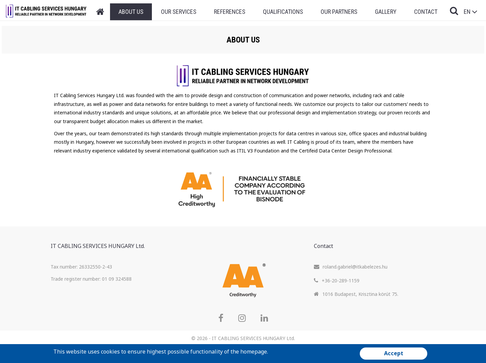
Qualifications (283, 11)
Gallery (386, 11)
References (229, 11)
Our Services (178, 11)
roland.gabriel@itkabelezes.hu (355, 266)
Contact (425, 11)
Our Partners (339, 11)
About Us (130, 11)
